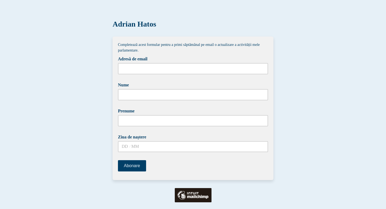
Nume (125, 84)
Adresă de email (134, 58)
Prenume (128, 110)
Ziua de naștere (134, 137)
